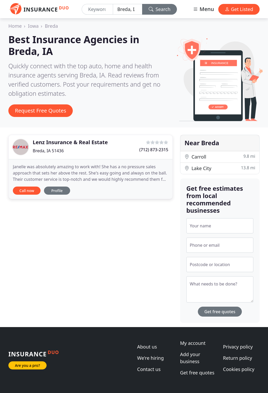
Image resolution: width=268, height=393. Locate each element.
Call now (26, 190)
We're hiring (150, 358)
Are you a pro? (27, 365)
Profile (57, 190)
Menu (203, 9)
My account (192, 343)
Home (15, 26)
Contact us (149, 369)
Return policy (237, 358)
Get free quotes (220, 312)
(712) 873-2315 (153, 150)
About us (147, 347)
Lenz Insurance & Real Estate (70, 142)
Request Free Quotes (40, 110)
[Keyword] (97, 9)
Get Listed (239, 9)
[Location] (127, 9)
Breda (51, 26)
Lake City (220, 168)
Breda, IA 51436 (48, 151)
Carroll (220, 156)
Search (160, 9)
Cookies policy (238, 369)
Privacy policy (238, 347)
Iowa (33, 26)
